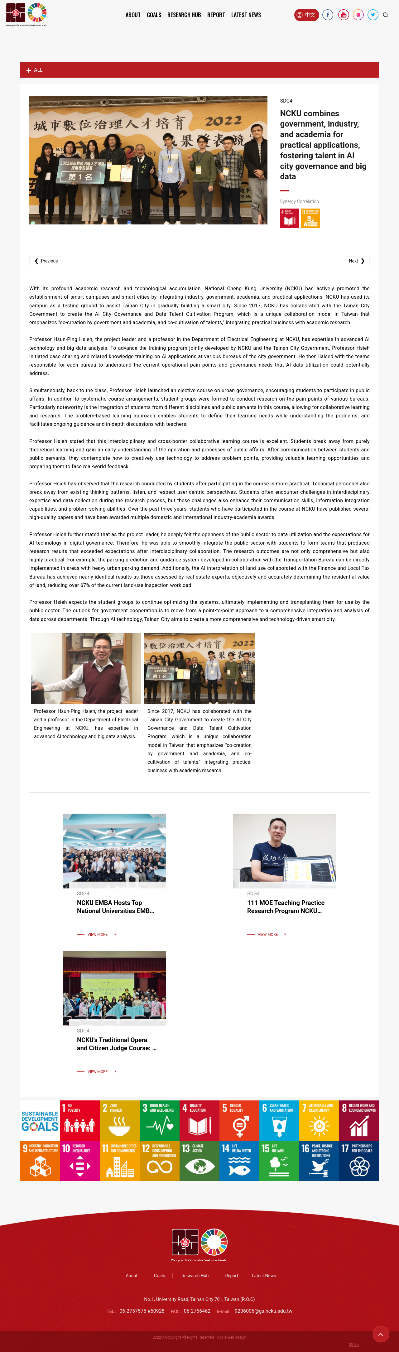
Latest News (246, 15)
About (133, 15)
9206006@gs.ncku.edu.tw (263, 1311)
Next (357, 261)
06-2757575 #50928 (142, 1311)
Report (216, 15)
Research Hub (184, 15)
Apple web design (231, 1337)
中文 (305, 15)
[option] (148, 160)
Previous (45, 261)
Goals (154, 15)
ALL (34, 70)
